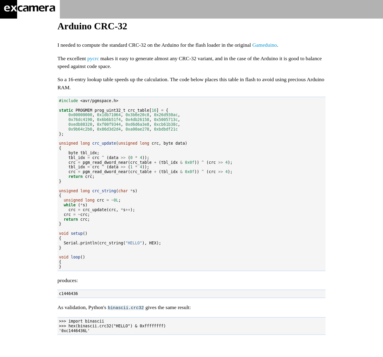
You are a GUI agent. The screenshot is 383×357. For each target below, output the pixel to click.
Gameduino (264, 45)
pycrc (93, 58)
